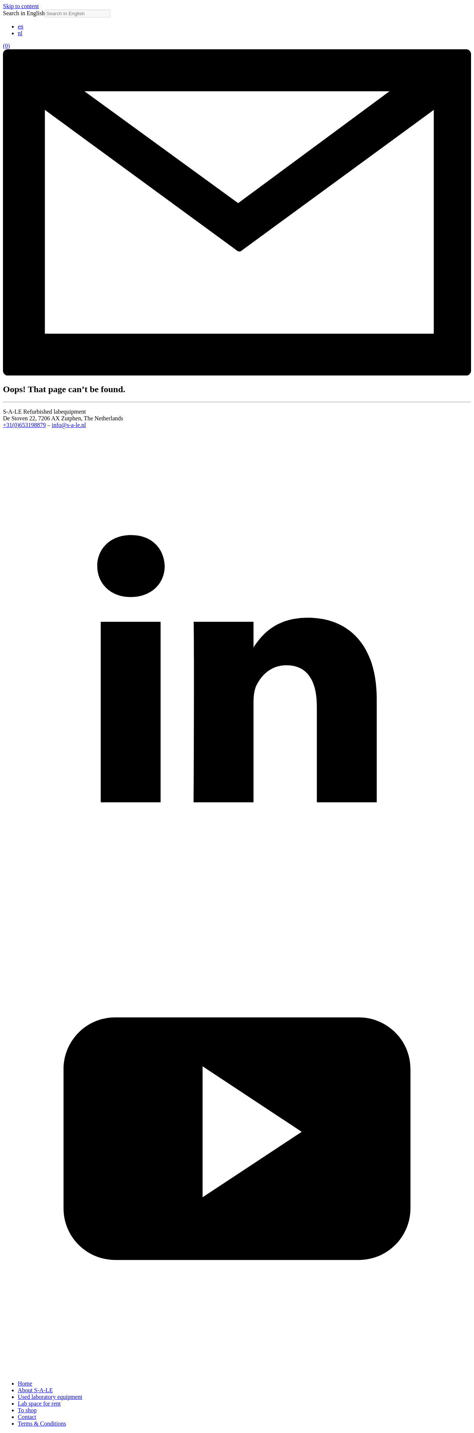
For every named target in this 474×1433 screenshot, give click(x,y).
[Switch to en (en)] (20, 26)
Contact (27, 1417)
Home (25, 1383)
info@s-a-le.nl (69, 425)
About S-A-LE (35, 1390)
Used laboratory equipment (50, 1397)
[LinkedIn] (237, 901)
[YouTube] (237, 1371)
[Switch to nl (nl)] (20, 33)
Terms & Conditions (42, 1423)
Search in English (24, 13)
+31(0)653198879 (24, 425)
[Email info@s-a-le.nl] (237, 373)
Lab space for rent (39, 1403)
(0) (6, 46)
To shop (27, 1410)
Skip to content (21, 6)
